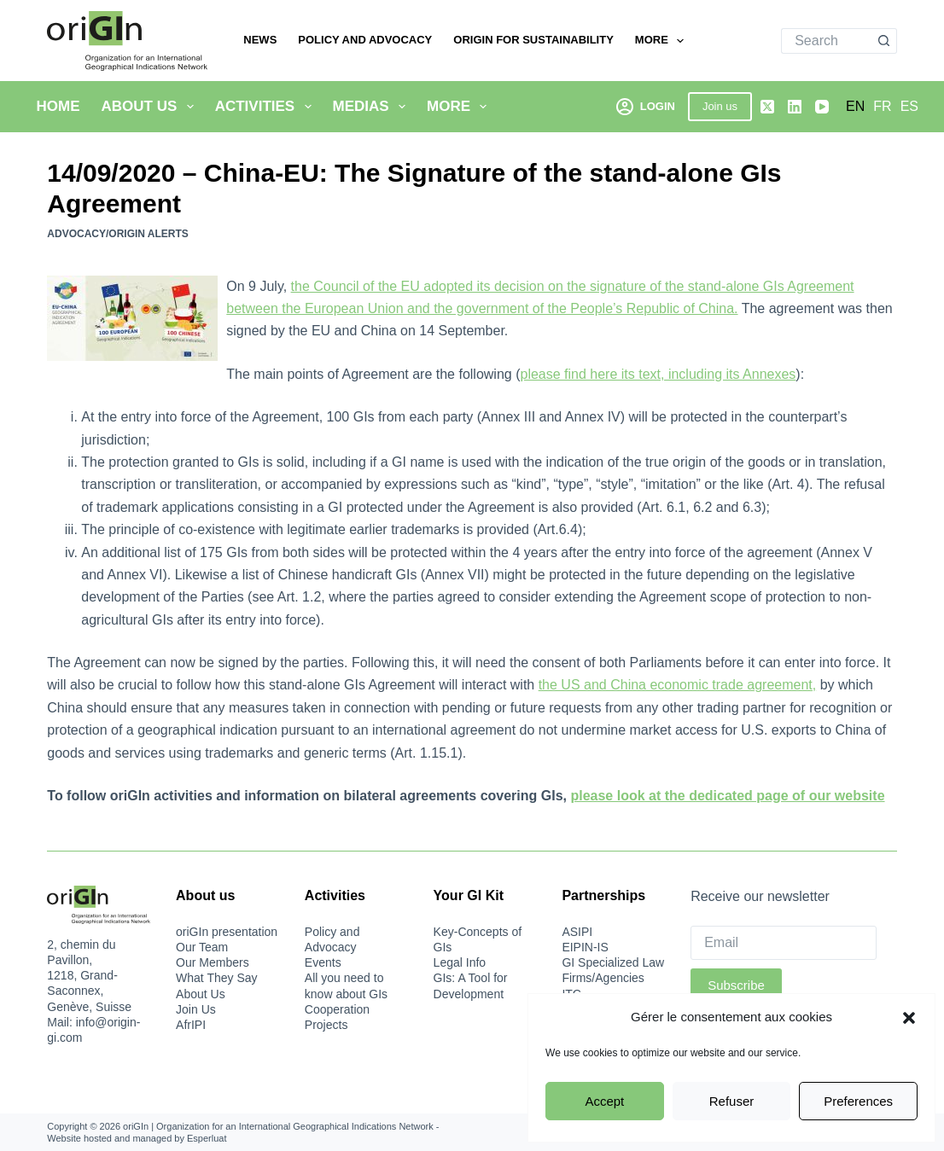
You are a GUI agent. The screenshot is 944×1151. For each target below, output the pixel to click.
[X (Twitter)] (767, 106)
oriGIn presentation (226, 932)
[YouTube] (822, 106)
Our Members (212, 962)
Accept (604, 1101)
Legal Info (460, 962)
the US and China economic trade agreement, (678, 684)
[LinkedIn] (794, 106)
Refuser (732, 1101)
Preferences (858, 1101)
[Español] (909, 107)
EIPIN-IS (585, 947)
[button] (909, 1017)
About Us (151, 106)
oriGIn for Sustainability (533, 39)
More (663, 41)
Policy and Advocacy (365, 39)
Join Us (196, 1009)
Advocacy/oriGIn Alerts (118, 234)
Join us (719, 106)
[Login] (645, 106)
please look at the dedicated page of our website (727, 795)
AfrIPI (191, 1025)
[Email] (783, 943)
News (260, 39)
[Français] (882, 107)
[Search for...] (826, 41)
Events (323, 962)
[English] (855, 107)
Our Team (202, 947)
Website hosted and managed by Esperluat (136, 1138)
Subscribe (736, 985)
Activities (266, 106)
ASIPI (577, 932)
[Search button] (884, 41)
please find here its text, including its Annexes (657, 374)
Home (58, 106)
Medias (373, 106)
